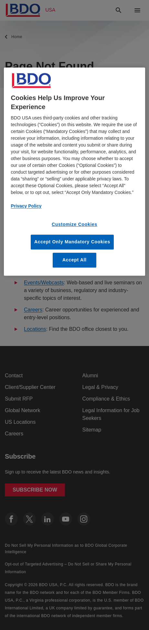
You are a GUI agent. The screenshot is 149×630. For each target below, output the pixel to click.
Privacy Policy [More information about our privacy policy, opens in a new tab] (26, 205)
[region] (74, 171)
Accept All (74, 259)
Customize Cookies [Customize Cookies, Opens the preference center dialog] (74, 224)
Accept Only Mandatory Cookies (72, 242)
